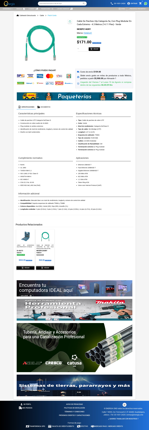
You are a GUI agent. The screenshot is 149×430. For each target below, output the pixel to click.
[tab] (26, 107)
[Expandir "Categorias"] (8, 9)
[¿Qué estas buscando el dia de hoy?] (60, 4)
